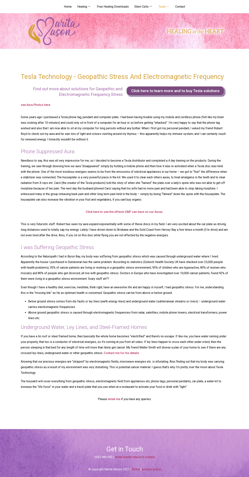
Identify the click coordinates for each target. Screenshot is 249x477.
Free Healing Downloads (113, 6)
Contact (180, 6)
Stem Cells (143, 6)
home (136, 469)
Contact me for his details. (122, 353)
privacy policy (151, 469)
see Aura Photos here (35, 105)
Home (68, 6)
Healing (83, 6)
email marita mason (128, 457)
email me (114, 399)
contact (149, 457)
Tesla (163, 6)
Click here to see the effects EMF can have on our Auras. (124, 212)
